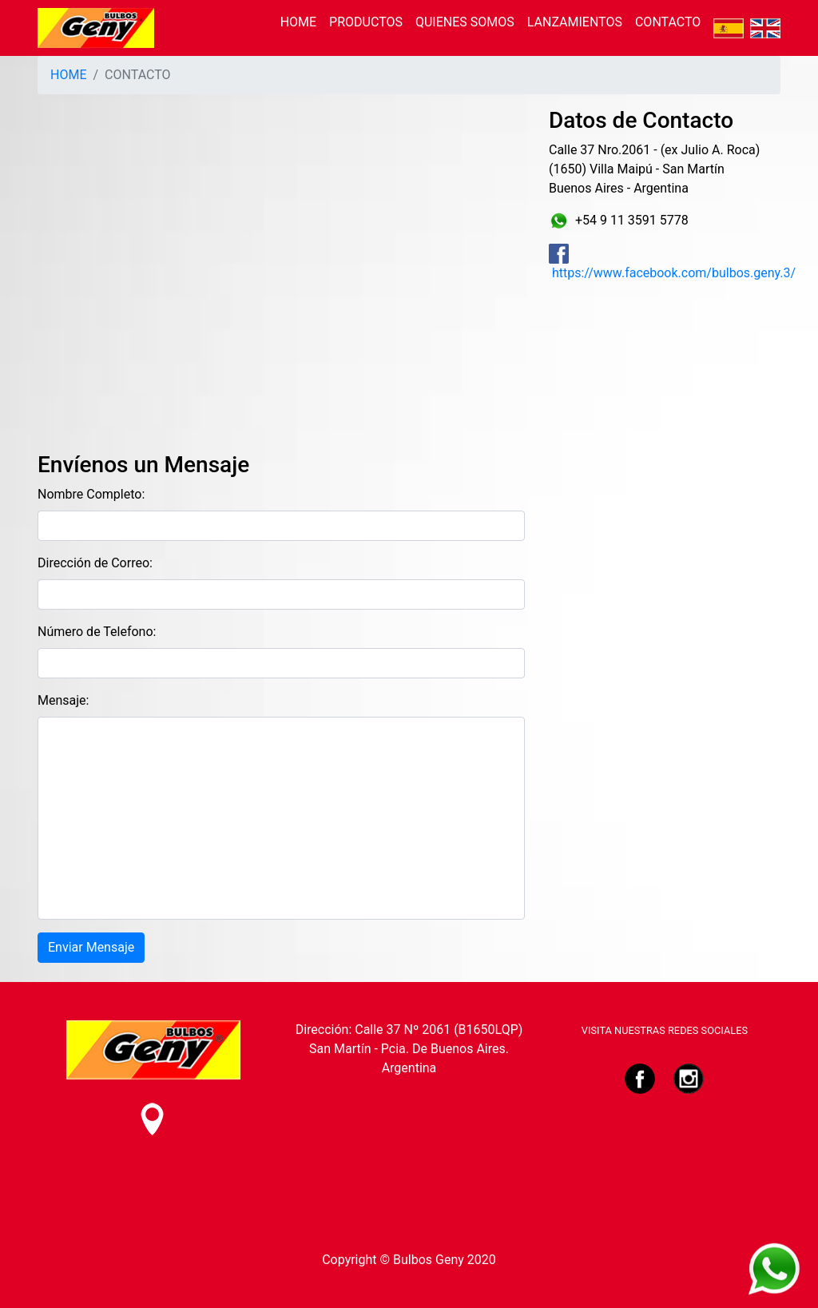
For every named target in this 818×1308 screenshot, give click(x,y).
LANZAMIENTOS (574, 22)
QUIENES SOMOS (464, 22)
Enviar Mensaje (91, 947)
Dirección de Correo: (95, 563)
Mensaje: (63, 700)
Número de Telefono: (97, 631)
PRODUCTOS (366, 22)
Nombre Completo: (91, 494)
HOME (298, 22)
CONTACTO (668, 22)
